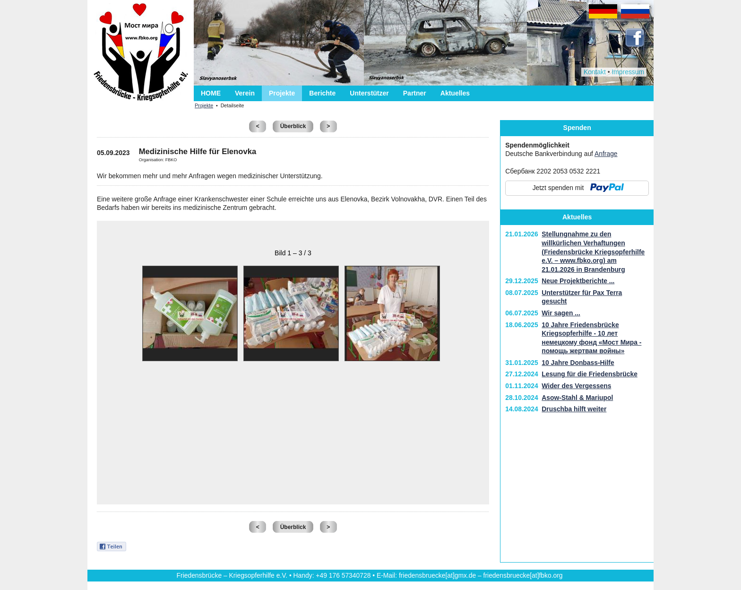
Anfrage (606, 153)
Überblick (293, 126)
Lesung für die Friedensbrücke (590, 374)
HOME (211, 93)
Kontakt (595, 72)
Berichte (322, 93)
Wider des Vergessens (576, 386)
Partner (414, 93)
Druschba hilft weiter (574, 409)
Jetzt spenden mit (558, 187)
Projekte (282, 93)
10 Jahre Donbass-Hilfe (578, 362)
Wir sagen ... (561, 313)
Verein (245, 93)
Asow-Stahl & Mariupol (577, 397)
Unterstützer (369, 93)
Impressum (628, 72)
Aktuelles (455, 93)
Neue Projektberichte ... (578, 281)
